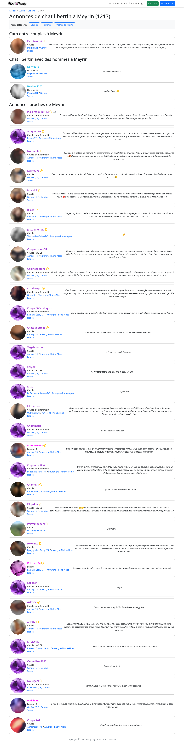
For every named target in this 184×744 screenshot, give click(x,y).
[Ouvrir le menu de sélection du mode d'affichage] (143, 4)
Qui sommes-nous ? (117, 3)
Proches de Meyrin (64, 24)
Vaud (43, 530)
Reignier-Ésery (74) (36, 314)
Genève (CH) (33, 118)
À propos (133, 3)
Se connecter (167, 3)
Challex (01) (32, 216)
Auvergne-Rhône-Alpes (50, 138)
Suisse (22, 10)
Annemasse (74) (34, 491)
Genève (31, 10)
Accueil (12, 10)
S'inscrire (152, 3)
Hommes (47, 24)
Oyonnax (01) (33, 412)
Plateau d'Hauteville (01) (38, 648)
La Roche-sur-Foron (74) (38, 393)
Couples (34, 24)
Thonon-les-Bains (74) (37, 236)
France (30, 141)
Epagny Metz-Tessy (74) (38, 550)
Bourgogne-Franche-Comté (61, 471)
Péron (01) (32, 138)
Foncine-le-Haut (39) (37, 471)
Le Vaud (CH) (33, 530)
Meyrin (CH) (32, 47)
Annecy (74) (32, 157)
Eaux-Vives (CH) (34, 687)
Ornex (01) (32, 295)
